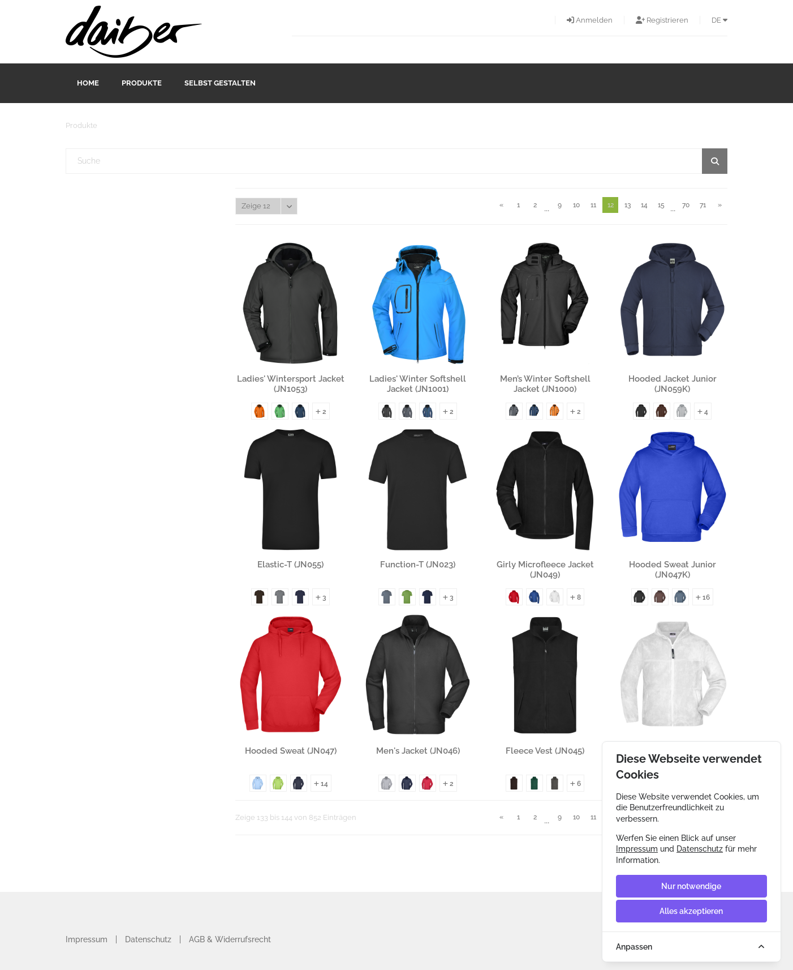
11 (593, 205)
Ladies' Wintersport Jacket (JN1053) (290, 384)
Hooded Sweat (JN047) (291, 751)
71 (703, 205)
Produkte (142, 83)
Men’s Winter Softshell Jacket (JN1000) (545, 384)
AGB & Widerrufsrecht (230, 939)
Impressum (86, 939)
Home (88, 83)
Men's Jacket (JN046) (418, 751)
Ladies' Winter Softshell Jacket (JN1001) (417, 384)
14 (644, 205)
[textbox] (396, 161)
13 (627, 205)
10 (576, 205)
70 (685, 205)
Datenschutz (148, 939)
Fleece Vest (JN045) (545, 751)
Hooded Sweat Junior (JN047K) (672, 569)
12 (610, 205)
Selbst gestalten (220, 83)
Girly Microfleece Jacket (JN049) (545, 569)
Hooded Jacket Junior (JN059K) (672, 384)
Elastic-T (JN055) (290, 564)
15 (661, 205)
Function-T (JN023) (417, 564)
